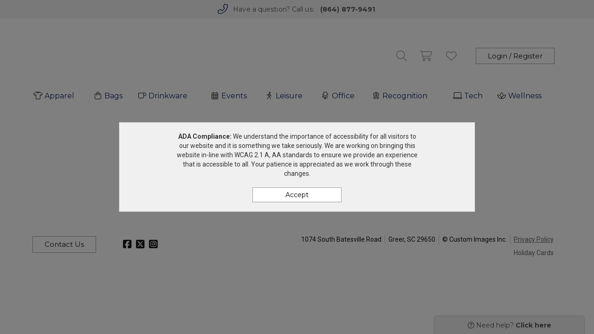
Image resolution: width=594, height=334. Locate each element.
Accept (297, 195)
